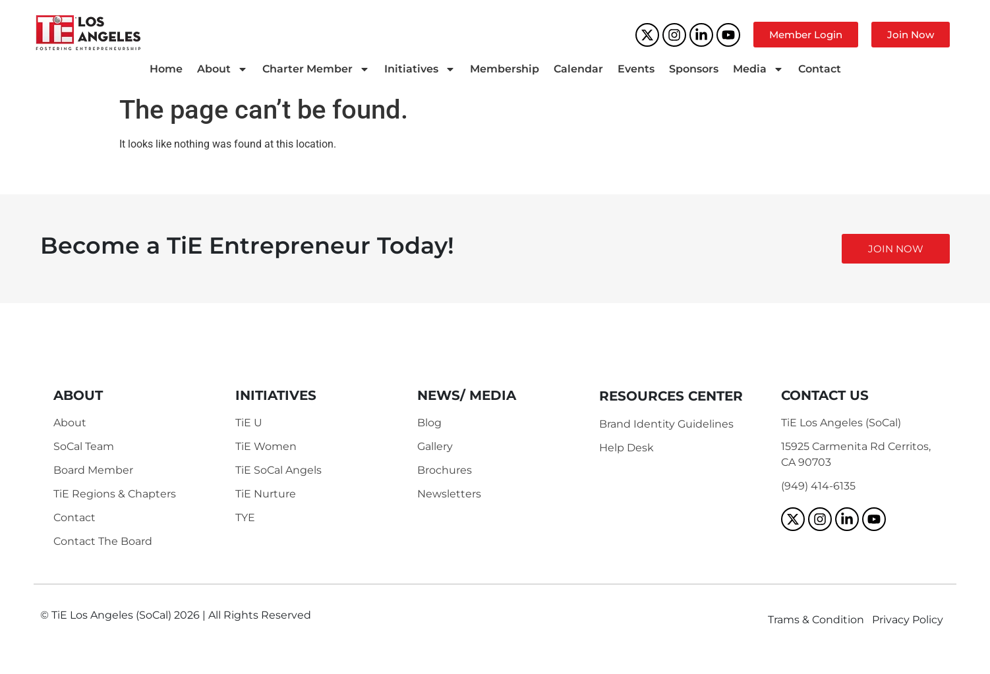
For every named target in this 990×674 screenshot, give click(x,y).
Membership (504, 69)
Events (636, 69)
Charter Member (316, 69)
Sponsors (693, 69)
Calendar (578, 69)
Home (166, 69)
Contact (819, 69)
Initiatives (419, 69)
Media (758, 69)
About (222, 69)
